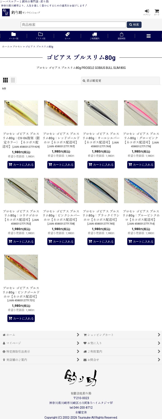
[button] (148, 36)
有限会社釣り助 (81, 393)
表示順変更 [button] (92, 80)
